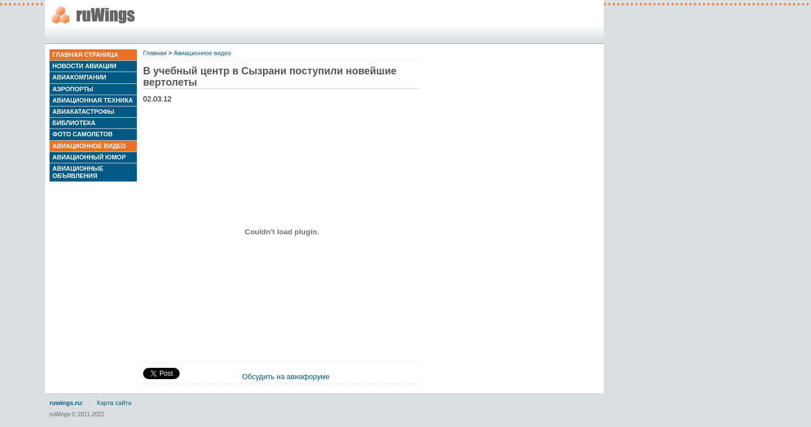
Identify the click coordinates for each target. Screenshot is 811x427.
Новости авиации (84, 66)
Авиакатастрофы (83, 111)
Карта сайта (114, 402)
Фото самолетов (82, 134)
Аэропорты (72, 89)
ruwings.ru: (66, 402)
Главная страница (85, 54)
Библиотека (73, 122)
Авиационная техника (92, 100)
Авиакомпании (79, 77)
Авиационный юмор (89, 157)
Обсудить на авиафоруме (285, 376)
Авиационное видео (89, 146)
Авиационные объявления (77, 172)
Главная (155, 53)
